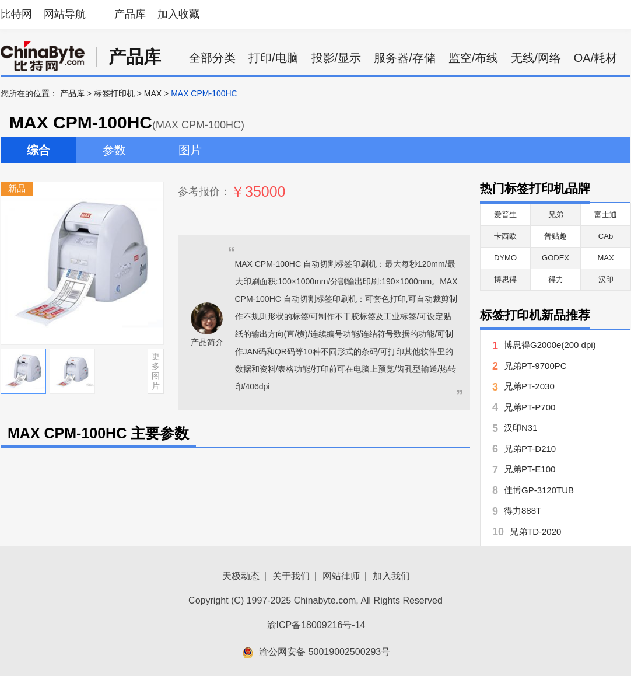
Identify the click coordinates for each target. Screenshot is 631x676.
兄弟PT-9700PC (535, 366)
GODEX (555, 257)
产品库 (130, 14)
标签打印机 (114, 93)
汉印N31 (521, 428)
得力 (555, 279)
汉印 (606, 279)
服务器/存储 (405, 57)
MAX (153, 93)
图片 (190, 150)
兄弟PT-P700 (529, 407)
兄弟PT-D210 (530, 449)
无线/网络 (536, 57)
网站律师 (341, 576)
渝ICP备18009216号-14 (316, 625)
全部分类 (212, 57)
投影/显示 (336, 57)
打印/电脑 (273, 57)
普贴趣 (555, 236)
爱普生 (505, 214)
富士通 (605, 214)
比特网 (16, 14)
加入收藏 (178, 14)
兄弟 (555, 214)
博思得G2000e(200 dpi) (550, 345)
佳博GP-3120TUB (539, 490)
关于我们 (291, 576)
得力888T (522, 510)
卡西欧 (505, 236)
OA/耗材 (595, 57)
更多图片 (156, 370)
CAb (605, 236)
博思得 (505, 279)
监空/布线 (473, 57)
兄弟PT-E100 (529, 469)
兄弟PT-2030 (529, 386)
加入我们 (391, 576)
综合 (38, 150)
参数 (114, 150)
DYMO (505, 257)
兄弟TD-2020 (535, 531)
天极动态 (241, 576)
